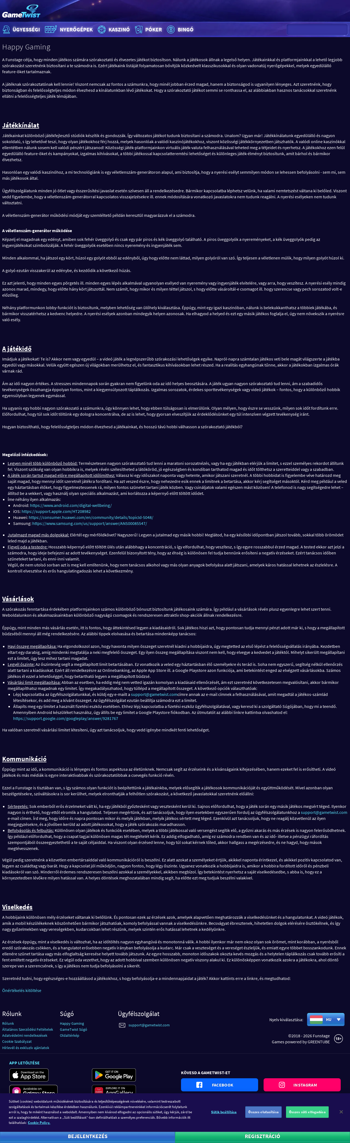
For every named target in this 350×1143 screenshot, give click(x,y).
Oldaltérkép (69, 1035)
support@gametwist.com (154, 694)
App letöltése (24, 1062)
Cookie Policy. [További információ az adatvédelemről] (39, 1127)
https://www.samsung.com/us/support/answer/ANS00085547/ (89, 523)
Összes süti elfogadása (307, 1117)
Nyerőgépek (68, 29)
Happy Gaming (72, 1023)
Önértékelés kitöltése (21, 990)
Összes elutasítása (263, 1117)
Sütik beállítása (224, 1117)
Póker (147, 29)
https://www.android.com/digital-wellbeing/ (71, 505)
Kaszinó (113, 29)
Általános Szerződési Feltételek (27, 1029)
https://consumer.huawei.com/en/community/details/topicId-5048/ (91, 517)
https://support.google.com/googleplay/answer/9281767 (65, 718)
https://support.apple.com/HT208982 (56, 511)
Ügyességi (20, 29)
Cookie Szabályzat (17, 1041)
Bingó (179, 29)
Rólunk (8, 1023)
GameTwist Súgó (73, 1029)
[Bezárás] (341, 1117)
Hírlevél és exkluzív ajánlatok (25, 1047)
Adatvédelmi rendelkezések (24, 1035)
